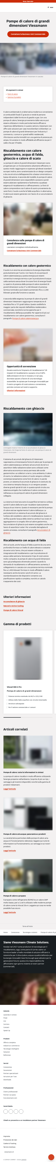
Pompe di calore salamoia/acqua (25, 318)
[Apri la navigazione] (52, 7)
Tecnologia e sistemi (30, 932)
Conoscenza (15, 932)
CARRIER (23, 1159)
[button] (28, 926)
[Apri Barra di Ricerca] (45, 7)
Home (5, 932)
